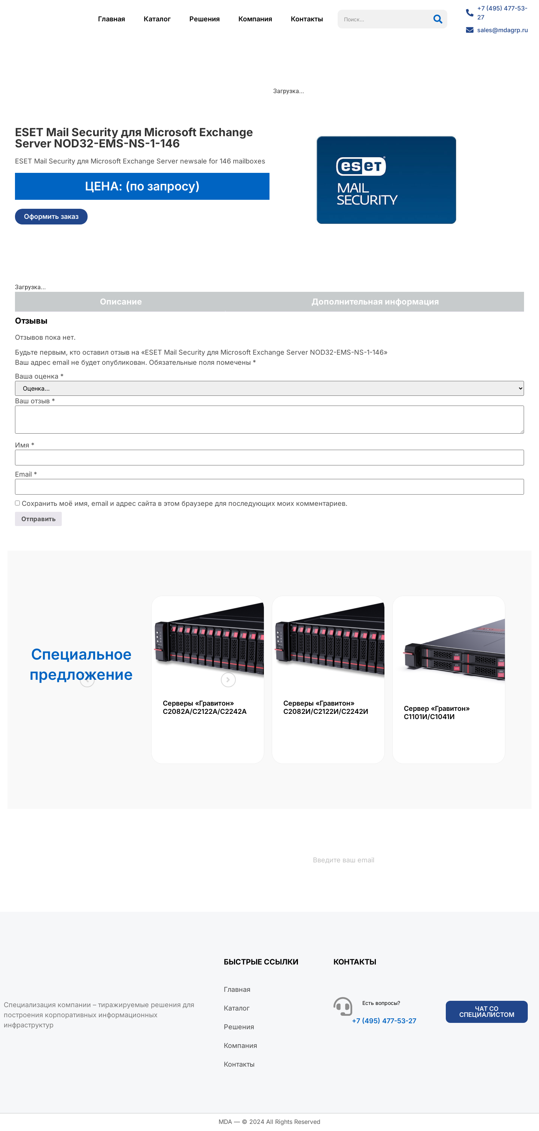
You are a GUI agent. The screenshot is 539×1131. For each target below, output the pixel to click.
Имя (24, 445)
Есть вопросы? (381, 1004)
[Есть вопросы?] (343, 1007)
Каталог (157, 19)
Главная (111, 19)
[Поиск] (438, 19)
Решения (204, 19)
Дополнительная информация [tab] (375, 301)
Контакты (307, 19)
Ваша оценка (39, 376)
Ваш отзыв (35, 401)
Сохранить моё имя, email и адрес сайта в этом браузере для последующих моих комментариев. (184, 503)
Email (26, 474)
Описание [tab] (121, 301)
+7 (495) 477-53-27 (384, 1022)
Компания (255, 19)
